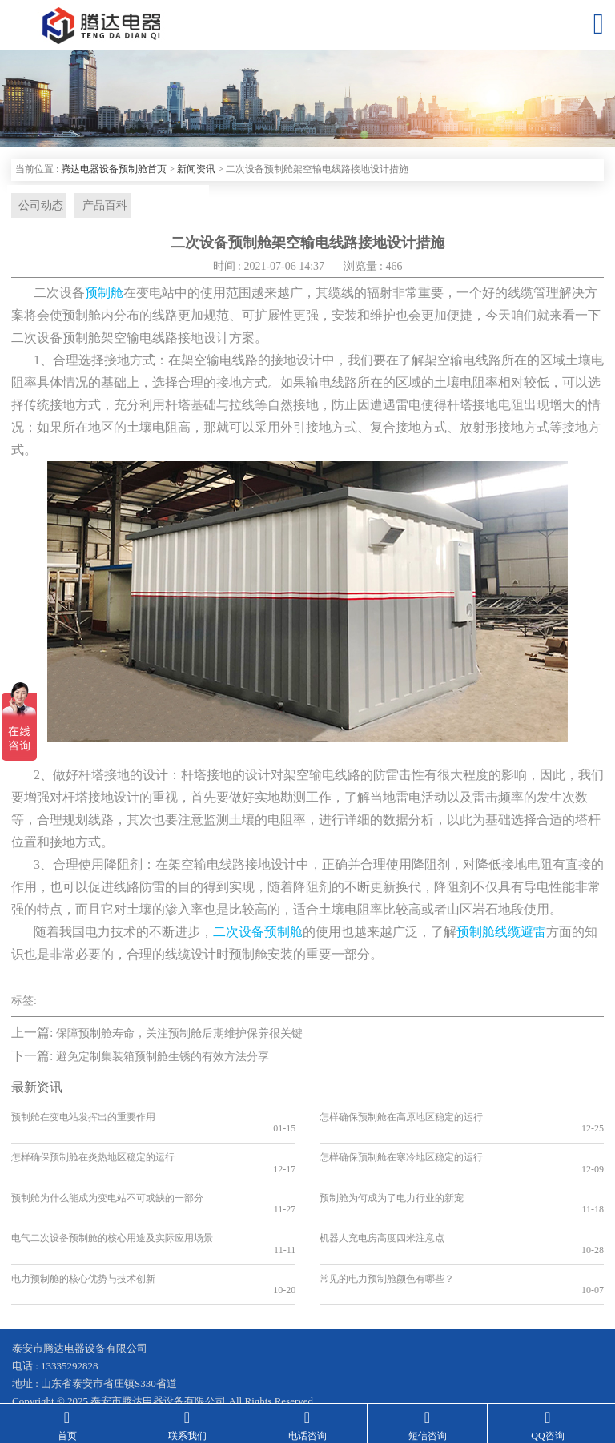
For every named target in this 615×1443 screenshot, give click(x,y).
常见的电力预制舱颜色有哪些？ (387, 1233)
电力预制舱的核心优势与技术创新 (83, 1233)
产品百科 (98, 206)
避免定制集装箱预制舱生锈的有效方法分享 (162, 1059)
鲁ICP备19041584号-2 (61, 1363)
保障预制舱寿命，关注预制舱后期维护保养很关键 (179, 1035)
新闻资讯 (196, 169)
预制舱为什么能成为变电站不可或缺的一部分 (107, 1176)
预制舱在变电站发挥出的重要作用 (83, 1118)
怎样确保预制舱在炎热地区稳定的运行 (93, 1147)
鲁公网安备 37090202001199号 (203, 1363)
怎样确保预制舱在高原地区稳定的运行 (401, 1118)
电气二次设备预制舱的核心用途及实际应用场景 (112, 1204)
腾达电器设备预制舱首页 (114, 169)
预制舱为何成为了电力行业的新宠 (392, 1176)
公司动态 (37, 206)
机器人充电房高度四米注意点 (382, 1204)
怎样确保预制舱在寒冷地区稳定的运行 (401, 1147)
